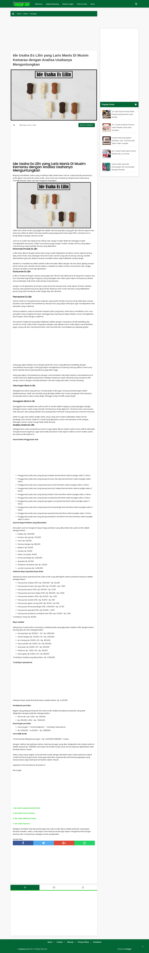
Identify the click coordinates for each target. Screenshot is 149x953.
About (49, 942)
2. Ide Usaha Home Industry (24, 813)
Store (92, 4)
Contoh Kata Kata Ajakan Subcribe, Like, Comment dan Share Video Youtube (123, 140)
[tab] (24, 887)
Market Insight (67, 4)
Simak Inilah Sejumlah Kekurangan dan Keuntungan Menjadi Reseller (123, 167)
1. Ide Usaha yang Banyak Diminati (26, 808)
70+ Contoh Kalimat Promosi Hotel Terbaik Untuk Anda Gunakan (123, 127)
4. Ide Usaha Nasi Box (21, 824)
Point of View (82, 4)
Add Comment (86, 125)
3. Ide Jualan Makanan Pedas (24, 818)
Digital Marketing (52, 4)
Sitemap (70, 942)
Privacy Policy (83, 942)
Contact (60, 942)
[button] (136, 4)
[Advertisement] (53, 34)
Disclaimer (97, 942)
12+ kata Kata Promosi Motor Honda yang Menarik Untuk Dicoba (123, 114)
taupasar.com (24, 949)
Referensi (38, 4)
